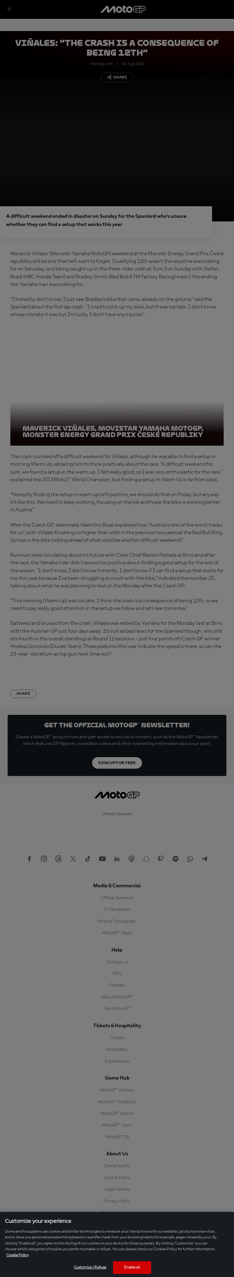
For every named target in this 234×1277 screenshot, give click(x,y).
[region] (117, 1244)
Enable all (132, 1267)
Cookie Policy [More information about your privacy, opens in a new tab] (17, 1255)
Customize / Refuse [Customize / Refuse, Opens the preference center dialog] (90, 1267)
